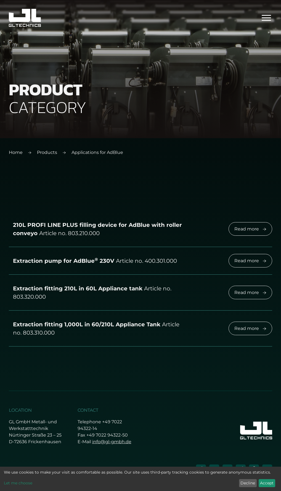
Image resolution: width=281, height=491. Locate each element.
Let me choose (18, 483)
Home (16, 152)
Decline (247, 483)
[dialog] (140, 479)
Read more (250, 229)
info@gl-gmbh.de (111, 441)
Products (47, 152)
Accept (267, 483)
